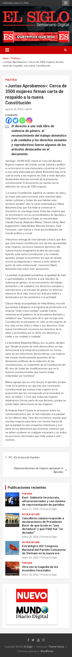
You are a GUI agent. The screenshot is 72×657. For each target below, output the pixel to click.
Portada (27, 494)
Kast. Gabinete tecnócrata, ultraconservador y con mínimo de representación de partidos (44, 501)
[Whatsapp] (22, 120)
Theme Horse (56, 646)
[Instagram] (29, 120)
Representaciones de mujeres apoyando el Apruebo (38, 470)
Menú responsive (65, 3)
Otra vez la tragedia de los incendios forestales (40, 568)
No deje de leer (31, 514)
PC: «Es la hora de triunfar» (24, 457)
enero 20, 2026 (30, 536)
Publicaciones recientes (27, 487)
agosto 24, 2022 (14, 109)
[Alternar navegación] (7, 50)
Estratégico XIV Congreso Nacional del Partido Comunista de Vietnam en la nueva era (44, 549)
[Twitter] (15, 120)
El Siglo (28, 646)
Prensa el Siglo (49, 509)
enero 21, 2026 (30, 509)
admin (28, 109)
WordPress (46, 651)
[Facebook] (9, 120)
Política (11, 79)
